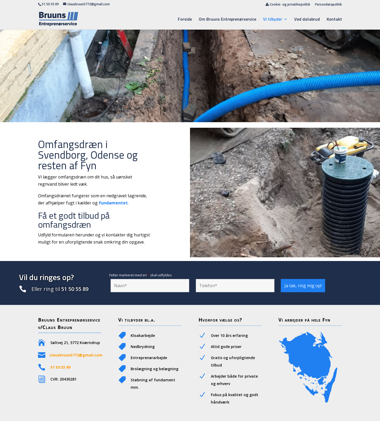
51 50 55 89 (50, 4)
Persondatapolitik (328, 5)
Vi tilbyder (272, 19)
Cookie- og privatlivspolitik (287, 4)
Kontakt (334, 19)
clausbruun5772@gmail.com (75, 355)
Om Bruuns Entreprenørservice (227, 19)
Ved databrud (307, 19)
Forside (185, 19)
